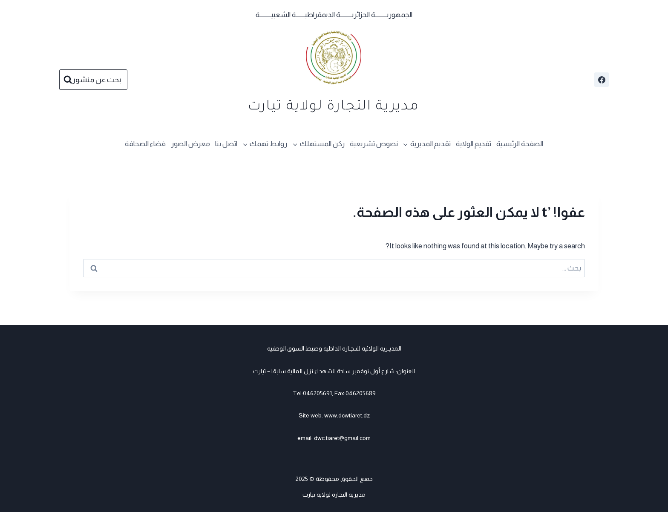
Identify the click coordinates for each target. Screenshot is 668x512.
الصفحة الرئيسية (519, 144)
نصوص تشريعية (374, 144)
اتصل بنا (226, 144)
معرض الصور (190, 144)
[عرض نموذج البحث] (93, 79)
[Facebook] (601, 79)
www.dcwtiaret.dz (347, 415)
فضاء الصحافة (145, 144)
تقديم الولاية (473, 144)
